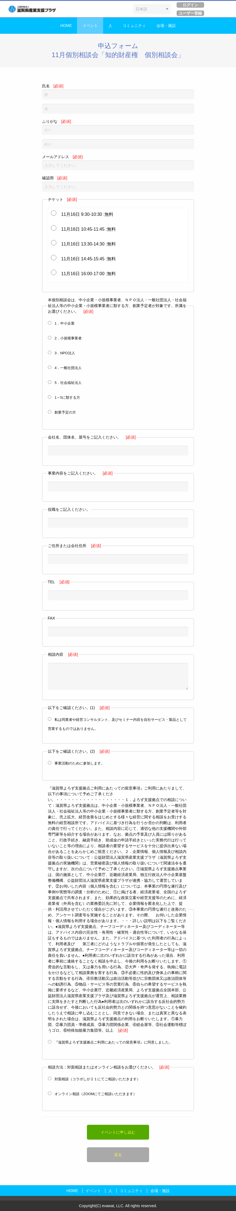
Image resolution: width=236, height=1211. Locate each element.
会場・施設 (166, 25)
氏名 (118, 91)
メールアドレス (118, 162)
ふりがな (118, 127)
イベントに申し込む (118, 1132)
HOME (66, 25)
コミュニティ (134, 25)
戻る (118, 1155)
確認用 (118, 183)
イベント (90, 25)
